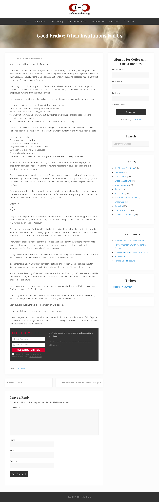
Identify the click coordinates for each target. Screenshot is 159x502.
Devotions (119, 172)
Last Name (117, 93)
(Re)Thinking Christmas (125, 168)
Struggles (119, 206)
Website (13, 461)
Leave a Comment (36, 58)
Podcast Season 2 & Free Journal (129, 240)
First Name (117, 81)
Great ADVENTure (123, 180)
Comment (15, 407)
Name (12, 440)
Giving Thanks (121, 176)
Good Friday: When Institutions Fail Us (131, 252)
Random (118, 189)
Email (12, 450)
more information (35, 357)
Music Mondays (122, 185)
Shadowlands (121, 202)
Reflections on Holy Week (126, 197)
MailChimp (136, 119)
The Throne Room (123, 210)
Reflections (21, 368)
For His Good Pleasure (125, 260)
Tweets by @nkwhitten (122, 286)
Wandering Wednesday (125, 214)
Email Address (119, 69)
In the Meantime (122, 256)
